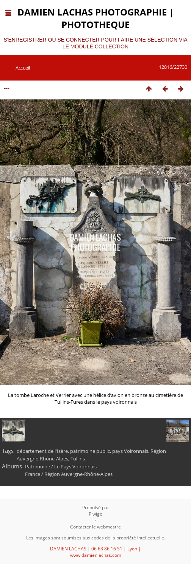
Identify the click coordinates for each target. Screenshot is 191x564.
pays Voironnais (130, 451)
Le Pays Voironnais (75, 466)
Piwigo (95, 514)
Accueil (23, 67)
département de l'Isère (42, 451)
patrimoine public (90, 451)
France (32, 474)
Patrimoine (37, 466)
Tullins (77, 458)
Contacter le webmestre (95, 527)
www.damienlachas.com (95, 555)
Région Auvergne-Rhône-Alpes (78, 474)
